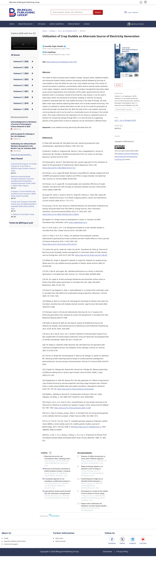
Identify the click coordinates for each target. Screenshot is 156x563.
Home (12, 24)
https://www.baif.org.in (78, 222)
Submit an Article (137, 24)
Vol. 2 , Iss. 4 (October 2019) (67, 31)
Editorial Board (73, 24)
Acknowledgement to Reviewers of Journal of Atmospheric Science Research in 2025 (23, 124)
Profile (6, 538)
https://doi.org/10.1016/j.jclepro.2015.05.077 (59, 244)
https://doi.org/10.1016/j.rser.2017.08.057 (91, 255)
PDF (119, 85)
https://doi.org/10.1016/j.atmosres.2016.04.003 (75, 389)
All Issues (41, 24)
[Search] (72, 12)
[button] (98, 12)
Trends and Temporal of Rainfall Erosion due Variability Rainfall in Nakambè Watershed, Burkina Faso (24, 205)
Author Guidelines (57, 24)
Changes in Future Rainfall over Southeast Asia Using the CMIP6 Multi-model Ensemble (23, 193)
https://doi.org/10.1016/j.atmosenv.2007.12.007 (72, 408)
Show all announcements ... (21, 155)
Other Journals (60, 541)
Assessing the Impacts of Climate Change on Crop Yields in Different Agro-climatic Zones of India (24, 167)
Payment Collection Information (15, 541)
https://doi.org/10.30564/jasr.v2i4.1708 (61, 62)
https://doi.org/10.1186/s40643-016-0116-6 (59, 168)
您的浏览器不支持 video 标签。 (24, 43)
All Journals (59, 538)
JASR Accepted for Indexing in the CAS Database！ (22, 135)
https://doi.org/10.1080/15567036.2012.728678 (60, 214)
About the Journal (25, 24)
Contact (87, 24)
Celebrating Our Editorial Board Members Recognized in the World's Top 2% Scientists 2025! (23, 146)
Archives (52, 31)
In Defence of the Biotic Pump (22, 214)
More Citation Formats (124, 109)
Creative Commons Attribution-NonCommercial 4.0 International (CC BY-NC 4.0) (127, 156)
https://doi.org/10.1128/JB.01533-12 (87, 427)
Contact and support (11, 544)
